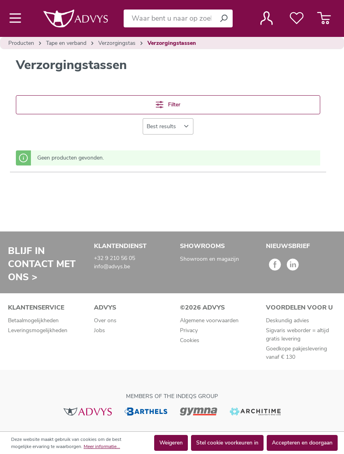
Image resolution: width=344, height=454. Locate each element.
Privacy (189, 330)
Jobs (99, 330)
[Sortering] (168, 126)
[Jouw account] (266, 18)
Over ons (105, 320)
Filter (168, 104)
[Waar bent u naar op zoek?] (169, 18)
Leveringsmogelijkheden (37, 330)
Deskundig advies (287, 320)
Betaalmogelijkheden (33, 320)
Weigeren (171, 442)
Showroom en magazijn (209, 259)
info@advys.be (112, 266)
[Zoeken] (223, 18)
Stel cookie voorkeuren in (227, 442)
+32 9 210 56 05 (114, 258)
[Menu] (17, 18)
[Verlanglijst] (297, 18)
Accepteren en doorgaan (302, 442)
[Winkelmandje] (324, 18)
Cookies (189, 340)
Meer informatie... (102, 446)
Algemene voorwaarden (209, 320)
